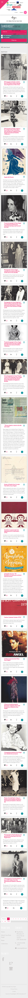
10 (5, 921)
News (2, 940)
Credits (14, 991)
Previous (4, 918)
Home (3, 932)
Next (9, 921)
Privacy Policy (14, 989)
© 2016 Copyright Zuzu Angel (9, 986)
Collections (4, 943)
